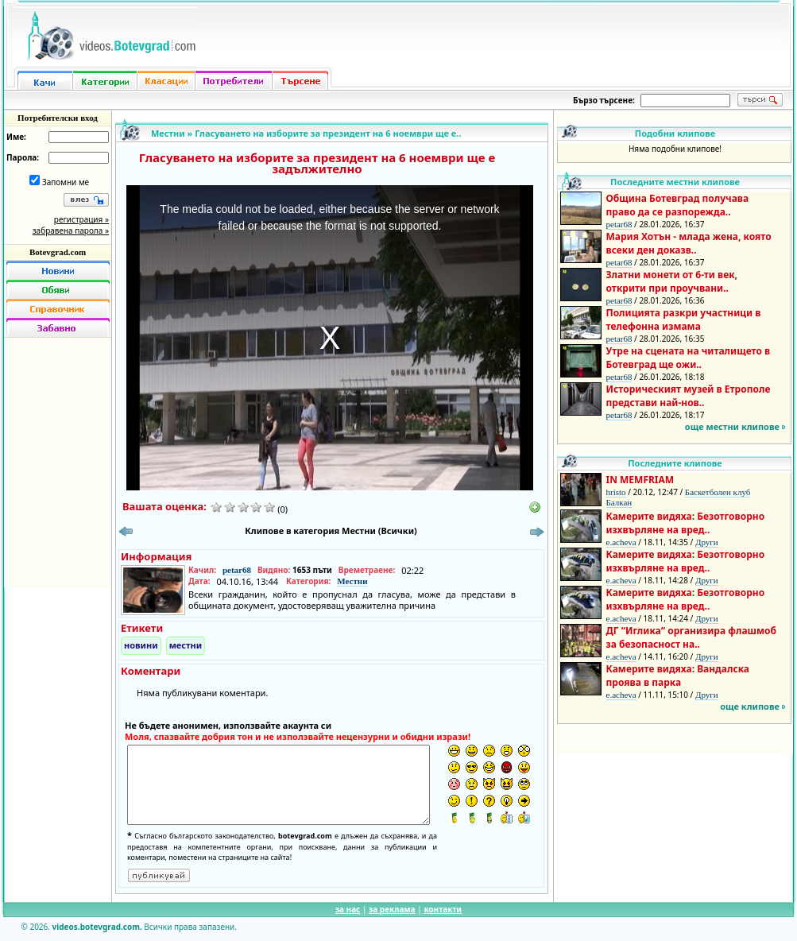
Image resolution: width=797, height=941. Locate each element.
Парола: (22, 157)
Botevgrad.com (57, 252)
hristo (616, 492)
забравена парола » (71, 230)
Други (706, 542)
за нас (347, 909)
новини (141, 645)
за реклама (392, 909)
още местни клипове (732, 426)
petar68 (236, 570)
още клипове (750, 706)
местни (186, 645)
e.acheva (621, 542)
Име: (16, 136)
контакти (443, 909)
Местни (168, 133)
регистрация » (81, 219)
